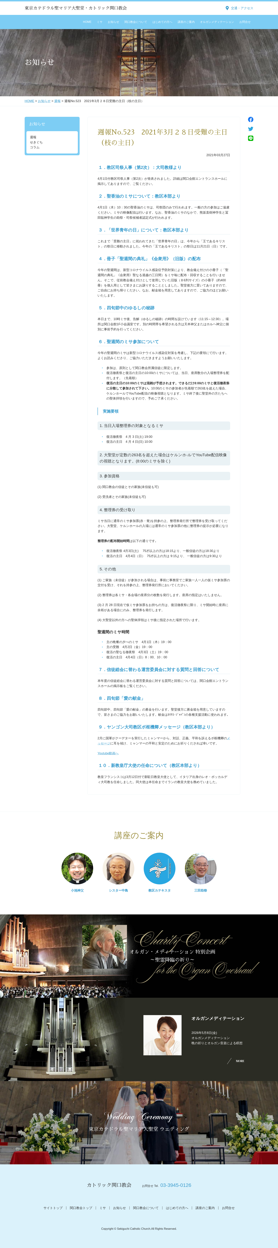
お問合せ (245, 21)
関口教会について (135, 21)
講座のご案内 (186, 21)
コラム (35, 147)
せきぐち (36, 142)
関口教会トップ (81, 1208)
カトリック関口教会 (109, 1185)
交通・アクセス (242, 8)
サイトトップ (53, 1208)
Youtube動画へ (108, 753)
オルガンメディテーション (217, 21)
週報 (57, 101)
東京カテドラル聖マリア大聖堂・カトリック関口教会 (76, 8)
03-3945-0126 (175, 1185)
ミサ (99, 21)
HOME (87, 21)
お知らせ (113, 21)
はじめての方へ (162, 21)
